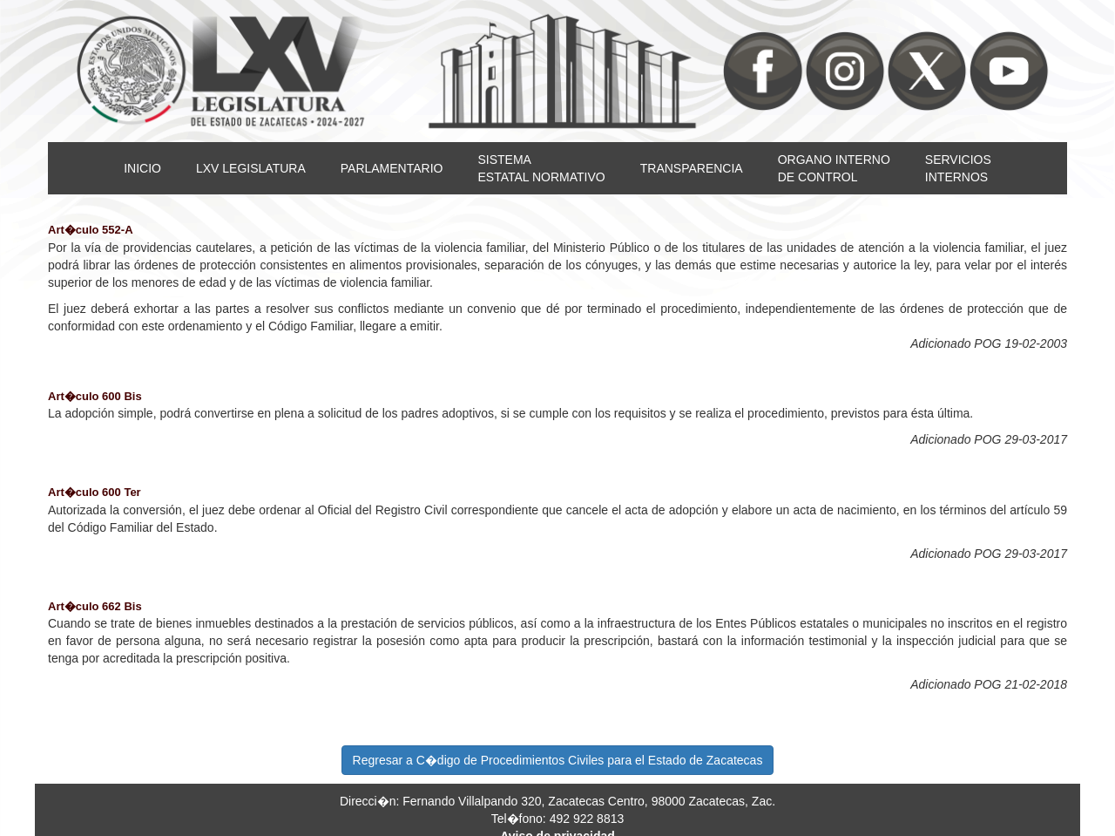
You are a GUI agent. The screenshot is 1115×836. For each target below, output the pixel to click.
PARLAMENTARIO (392, 168)
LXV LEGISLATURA (251, 168)
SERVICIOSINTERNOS (958, 168)
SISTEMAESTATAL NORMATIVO (541, 168)
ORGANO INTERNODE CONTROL (834, 168)
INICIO (142, 168)
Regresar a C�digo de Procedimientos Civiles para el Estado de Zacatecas (558, 760)
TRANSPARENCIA (691, 168)
